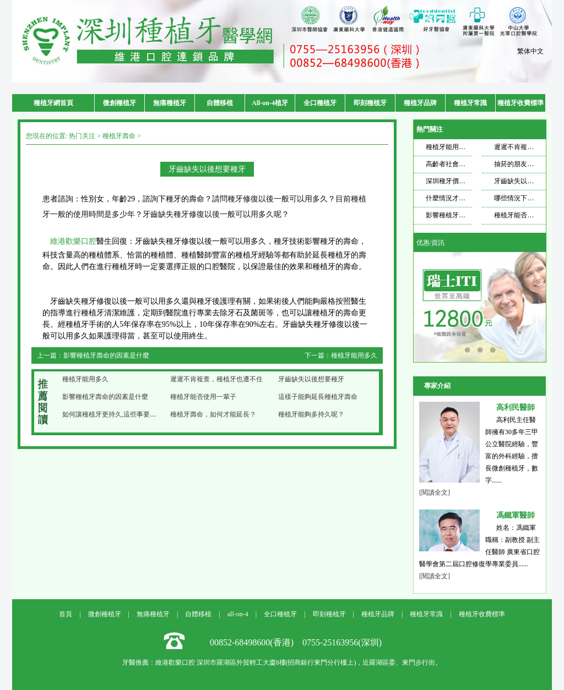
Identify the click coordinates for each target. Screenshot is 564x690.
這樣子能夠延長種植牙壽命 (317, 397)
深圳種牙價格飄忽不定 (459, 181)
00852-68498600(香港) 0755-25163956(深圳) (296, 642)
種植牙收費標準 (520, 103)
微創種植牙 (119, 103)
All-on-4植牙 (270, 103)
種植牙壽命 (118, 136)
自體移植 (220, 103)
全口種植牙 (320, 103)
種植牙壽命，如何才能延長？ (213, 414)
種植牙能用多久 (354, 355)
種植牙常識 (470, 103)
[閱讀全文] (434, 492)
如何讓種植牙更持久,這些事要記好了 (116, 414)
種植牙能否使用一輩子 (203, 397)
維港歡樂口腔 (73, 241)
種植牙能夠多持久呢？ (311, 414)
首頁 (65, 614)
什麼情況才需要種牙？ (459, 198)
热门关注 (82, 136)
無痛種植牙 (169, 103)
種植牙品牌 (420, 103)
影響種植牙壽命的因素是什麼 (106, 355)
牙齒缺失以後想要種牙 (311, 379)
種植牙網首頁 (53, 103)
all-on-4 (237, 614)
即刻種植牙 (370, 103)
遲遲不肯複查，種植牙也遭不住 (216, 379)
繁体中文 (530, 51)
